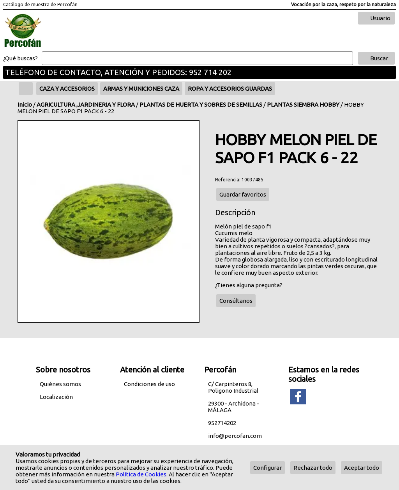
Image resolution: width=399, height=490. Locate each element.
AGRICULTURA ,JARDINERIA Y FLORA (86, 104)
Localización (56, 396)
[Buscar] (197, 58)
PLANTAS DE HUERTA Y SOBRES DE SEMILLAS (200, 104)
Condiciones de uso (149, 384)
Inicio (25, 104)
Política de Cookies (141, 474)
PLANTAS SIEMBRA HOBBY (303, 104)
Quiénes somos (60, 384)
